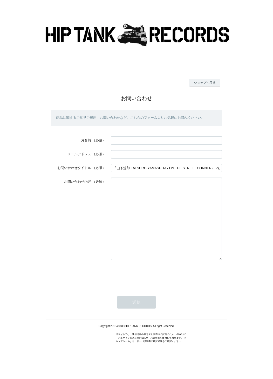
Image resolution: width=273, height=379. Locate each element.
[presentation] (150, 291)
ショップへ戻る (205, 82)
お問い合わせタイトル (74, 168)
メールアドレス (79, 154)
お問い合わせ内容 (77, 182)
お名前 (86, 140)
